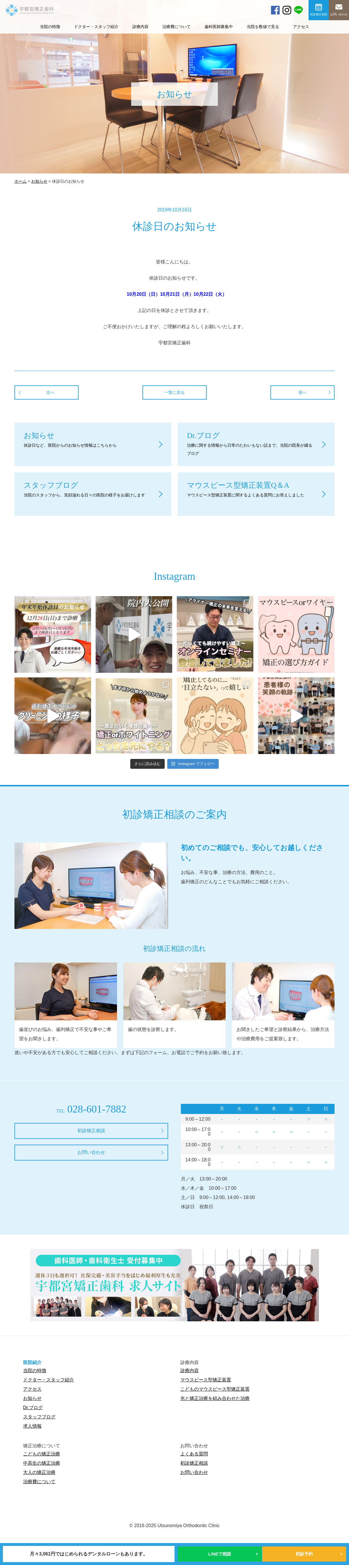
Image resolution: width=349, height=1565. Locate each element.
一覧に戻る (174, 392)
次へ (50, 392)
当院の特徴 (34, 1370)
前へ (302, 392)
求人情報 (32, 1426)
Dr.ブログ (33, 1407)
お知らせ (39, 181)
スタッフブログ (39, 1416)
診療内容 (140, 26)
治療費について (176, 26)
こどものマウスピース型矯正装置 (215, 1389)
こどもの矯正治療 (41, 1453)
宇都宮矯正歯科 (30, 28)
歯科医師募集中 (219, 26)
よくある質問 (194, 1453)
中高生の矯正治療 (41, 1463)
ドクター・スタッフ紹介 (96, 26)
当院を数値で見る (263, 26)
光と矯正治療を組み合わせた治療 (215, 1398)
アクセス (301, 26)
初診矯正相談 (318, 14)
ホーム (20, 181)
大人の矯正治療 (39, 1472)
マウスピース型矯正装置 (205, 1379)
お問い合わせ (339, 14)
